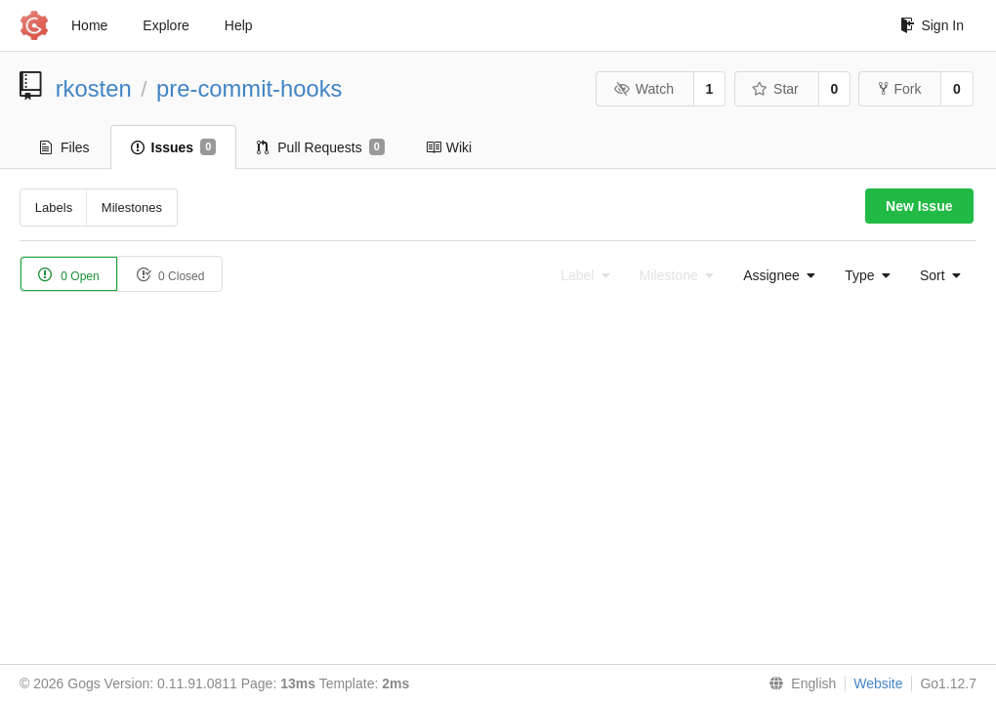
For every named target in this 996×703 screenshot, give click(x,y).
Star (775, 89)
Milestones (132, 207)
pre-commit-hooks (249, 88)
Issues (174, 147)
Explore (165, 25)
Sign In (932, 25)
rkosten (94, 88)
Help (239, 25)
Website (877, 683)
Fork (900, 89)
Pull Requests (321, 147)
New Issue (919, 206)
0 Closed (170, 275)
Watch (643, 89)
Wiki (449, 147)
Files (65, 147)
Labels (53, 207)
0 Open (69, 275)
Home (89, 25)
